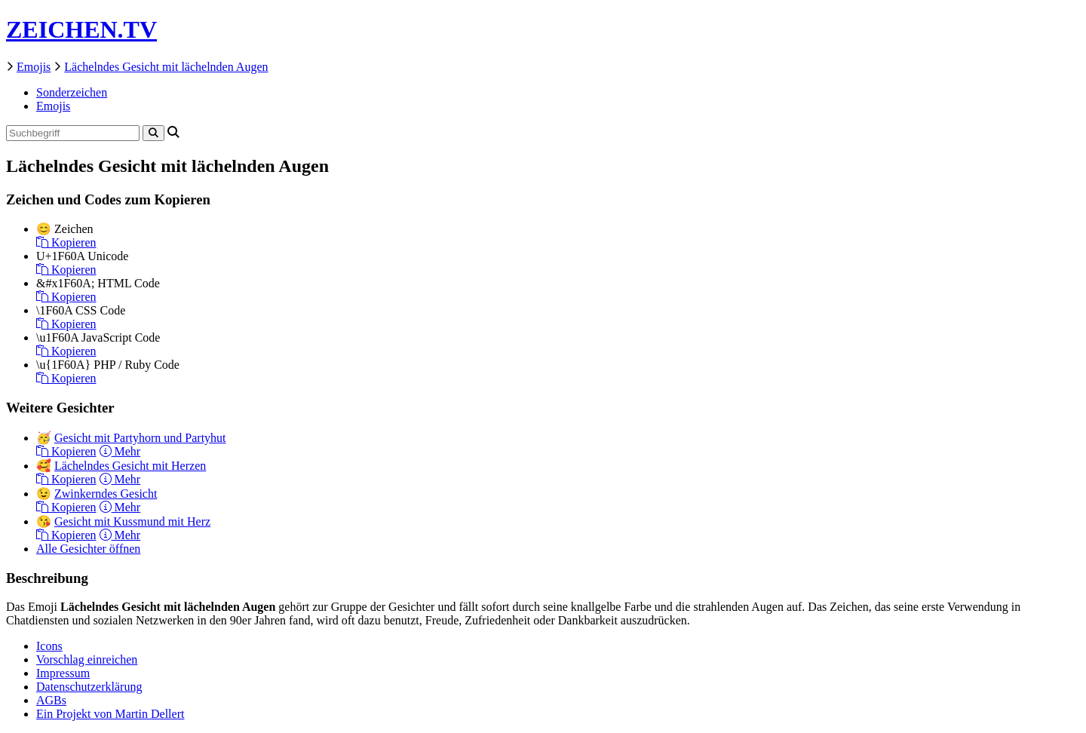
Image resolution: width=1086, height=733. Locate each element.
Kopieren (66, 242)
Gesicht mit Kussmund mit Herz (132, 521)
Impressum (63, 673)
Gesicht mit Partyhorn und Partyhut (140, 437)
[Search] (153, 133)
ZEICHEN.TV (81, 29)
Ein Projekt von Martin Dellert (110, 713)
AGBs (51, 700)
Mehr (120, 451)
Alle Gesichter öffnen (88, 548)
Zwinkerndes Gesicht (105, 493)
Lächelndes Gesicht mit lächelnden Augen (166, 66)
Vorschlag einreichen (86, 659)
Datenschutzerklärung (89, 686)
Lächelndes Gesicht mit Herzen (130, 465)
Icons (49, 645)
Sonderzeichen (71, 92)
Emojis (34, 66)
